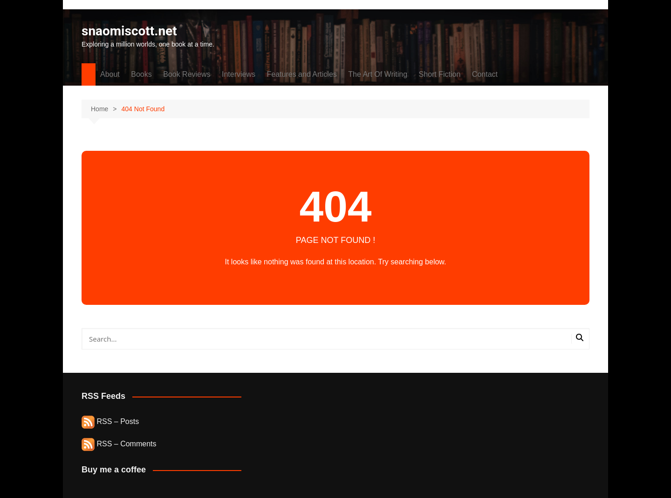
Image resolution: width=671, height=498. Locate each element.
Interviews (238, 74)
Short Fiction (440, 74)
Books (141, 74)
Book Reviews (186, 74)
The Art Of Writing (377, 74)
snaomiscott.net (129, 31)
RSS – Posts (110, 421)
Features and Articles (302, 74)
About (110, 74)
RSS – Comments (119, 444)
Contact (485, 74)
